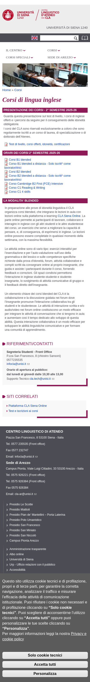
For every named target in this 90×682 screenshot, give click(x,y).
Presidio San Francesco (24, 525)
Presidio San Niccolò (22, 535)
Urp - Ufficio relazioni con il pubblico (32, 564)
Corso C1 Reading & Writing (27, 187)
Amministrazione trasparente (27, 549)
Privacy (14, 575)
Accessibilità (17, 569)
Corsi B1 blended (20, 159)
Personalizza (45, 676)
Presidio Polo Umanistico (25, 520)
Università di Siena (21, 559)
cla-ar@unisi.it (25, 494)
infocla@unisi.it (18, 364)
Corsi (52, 50)
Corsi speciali (18, 57)
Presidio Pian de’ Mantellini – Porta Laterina (37, 514)
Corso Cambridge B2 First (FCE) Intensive (36, 183)
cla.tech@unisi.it (42, 378)
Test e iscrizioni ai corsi (23, 411)
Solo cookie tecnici (45, 658)
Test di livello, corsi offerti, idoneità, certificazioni (39, 144)
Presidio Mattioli (19, 509)
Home (6, 90)
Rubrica (85, 38)
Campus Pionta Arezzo (24, 540)
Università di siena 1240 (67, 27)
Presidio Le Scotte (21, 504)
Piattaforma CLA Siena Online (28, 405)
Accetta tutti (45, 667)
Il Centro (14, 50)
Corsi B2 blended (20, 171)
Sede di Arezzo (60, 57)
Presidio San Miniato (22, 530)
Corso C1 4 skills (19, 191)
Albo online (16, 554)
